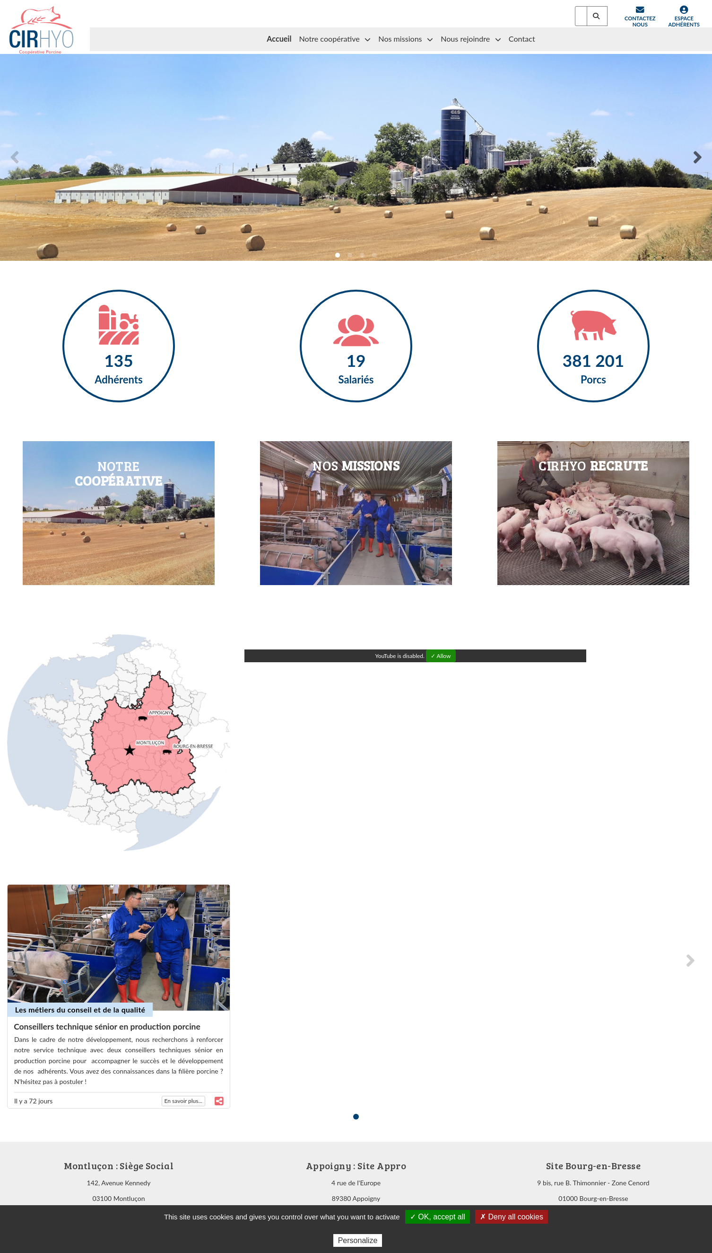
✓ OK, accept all (437, 1217)
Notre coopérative (335, 39)
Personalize (358, 1240)
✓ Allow (441, 655)
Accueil (279, 38)
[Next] (696, 157)
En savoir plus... (183, 1100)
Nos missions (405, 39)
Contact (522, 38)
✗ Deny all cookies (511, 1217)
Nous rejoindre (471, 39)
